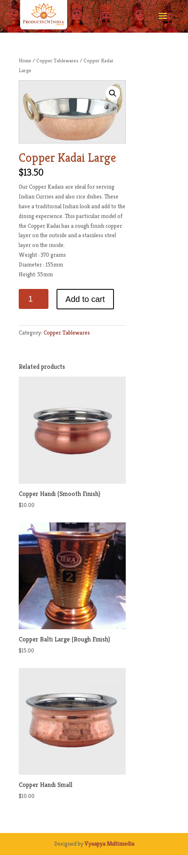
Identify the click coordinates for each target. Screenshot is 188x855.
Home (25, 60)
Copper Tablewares (57, 60)
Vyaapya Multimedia (109, 843)
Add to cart (85, 299)
